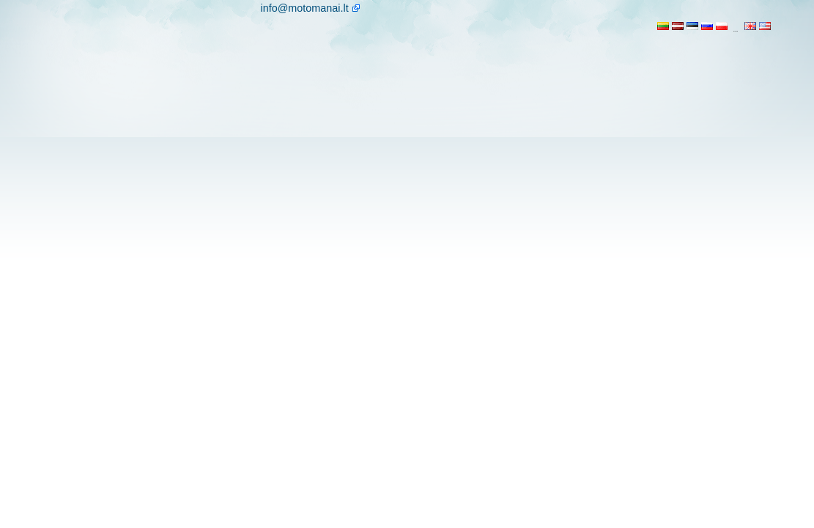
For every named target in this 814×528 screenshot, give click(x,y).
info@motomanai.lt (305, 8)
